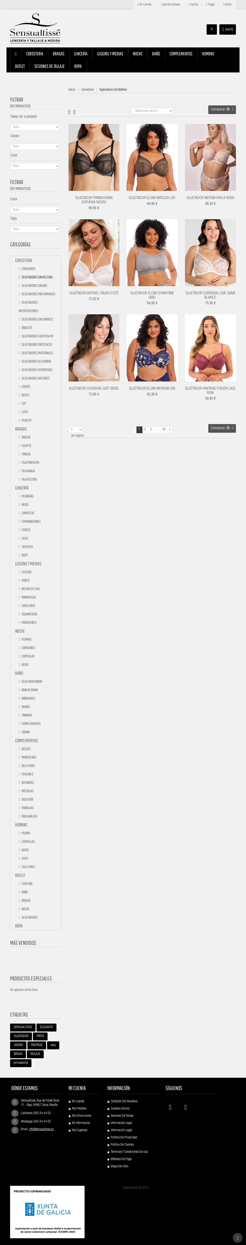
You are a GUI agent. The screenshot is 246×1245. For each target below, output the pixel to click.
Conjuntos (28, 268)
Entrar (227, 4)
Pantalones (28, 622)
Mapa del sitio (119, 1166)
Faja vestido (29, 479)
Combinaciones (31, 521)
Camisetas (27, 513)
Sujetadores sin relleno (37, 277)
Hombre (21, 824)
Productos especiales (31, 978)
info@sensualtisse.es (41, 1129)
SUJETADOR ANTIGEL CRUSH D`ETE (93, 294)
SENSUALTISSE (23, 1027)
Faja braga (28, 471)
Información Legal (121, 1123)
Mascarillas (29, 816)
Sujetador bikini (31, 681)
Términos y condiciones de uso (129, 1152)
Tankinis (26, 715)
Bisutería (27, 799)
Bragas (21, 429)
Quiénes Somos (120, 1108)
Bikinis (25, 706)
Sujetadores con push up (37, 336)
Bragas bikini (29, 690)
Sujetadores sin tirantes (37, 319)
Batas (25, 504)
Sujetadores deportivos (36, 370)
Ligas (24, 538)
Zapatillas (28, 656)
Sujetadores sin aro (34, 285)
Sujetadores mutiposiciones (28, 306)
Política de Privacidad (124, 1137)
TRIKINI (25, 732)
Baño (19, 673)
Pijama (25, 833)
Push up (26, 420)
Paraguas (27, 808)
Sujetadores (29, 917)
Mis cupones (79, 1130)
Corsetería (23, 260)
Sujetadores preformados (38, 294)
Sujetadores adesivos (35, 378)
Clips (24, 412)
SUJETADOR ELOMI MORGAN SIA (152, 389)
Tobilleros (28, 605)
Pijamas (26, 639)
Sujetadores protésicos (36, 344)
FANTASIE (37, 1045)
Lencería (22, 487)
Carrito (193, 4)
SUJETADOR (21, 1036)
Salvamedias (29, 614)
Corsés (26, 386)
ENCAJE (35, 1054)
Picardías (27, 496)
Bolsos (26, 749)
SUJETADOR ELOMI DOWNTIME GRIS (152, 296)
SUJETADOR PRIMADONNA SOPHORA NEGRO (94, 200)
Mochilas (27, 791)
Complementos (31, 723)
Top (23, 403)
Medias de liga (30, 589)
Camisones (28, 647)
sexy (53, 1045)
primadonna (21, 1063)
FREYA (40, 1036)
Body (24, 555)
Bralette (26, 327)
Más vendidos (23, 942)
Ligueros (27, 546)
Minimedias (28, 597)
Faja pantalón (30, 462)
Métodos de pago (121, 1159)
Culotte (26, 445)
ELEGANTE (46, 1027)
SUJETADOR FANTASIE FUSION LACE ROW (210, 391)
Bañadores (28, 698)
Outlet (20, 875)
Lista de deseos (169, 4)
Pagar (210, 4)
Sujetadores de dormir (36, 361)
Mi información (81, 1123)
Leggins (26, 572)
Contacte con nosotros (124, 1101)
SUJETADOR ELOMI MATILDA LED (152, 198)
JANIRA (18, 1045)
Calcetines (28, 866)
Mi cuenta (144, 4)
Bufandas (27, 782)
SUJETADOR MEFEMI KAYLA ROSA (210, 198)
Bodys (25, 395)
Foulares (27, 774)
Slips (24, 858)
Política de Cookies (122, 1145)
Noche (20, 631)
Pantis (25, 580)
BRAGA (18, 1054)
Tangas (26, 454)
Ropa (19, 926)
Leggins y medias (28, 563)
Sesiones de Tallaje (122, 1116)
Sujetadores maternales (37, 353)
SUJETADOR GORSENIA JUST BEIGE (94, 389)
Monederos (28, 757)
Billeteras (28, 765)
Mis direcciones (81, 1116)
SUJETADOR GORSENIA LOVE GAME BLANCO (210, 296)
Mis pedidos (79, 1108)
